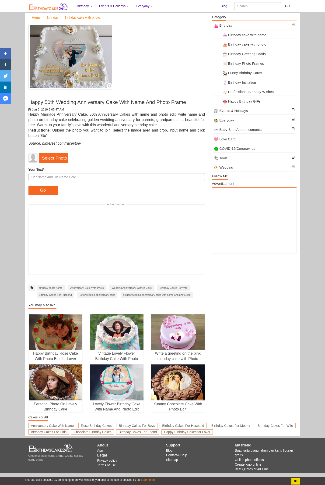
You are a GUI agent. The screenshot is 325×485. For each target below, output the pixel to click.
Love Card (224, 139)
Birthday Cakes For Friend (138, 432)
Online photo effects (249, 460)
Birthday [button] (84, 6)
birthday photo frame (51, 287)
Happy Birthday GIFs (237, 101)
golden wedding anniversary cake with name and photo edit (156, 294)
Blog (224, 6)
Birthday (223, 25)
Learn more (148, 479)
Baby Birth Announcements (238, 130)
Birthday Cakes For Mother (230, 426)
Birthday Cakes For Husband (55, 294)
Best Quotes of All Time (252, 469)
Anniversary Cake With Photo (87, 287)
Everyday (224, 120)
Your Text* (36, 169)
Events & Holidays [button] (114, 6)
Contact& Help (176, 455)
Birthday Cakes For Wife (173, 287)
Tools (220, 158)
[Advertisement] (162, 59)
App (100, 450)
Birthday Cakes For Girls (48, 432)
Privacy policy (107, 460)
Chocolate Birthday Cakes (93, 432)
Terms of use (106, 465)
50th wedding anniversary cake (97, 294)
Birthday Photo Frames (239, 63)
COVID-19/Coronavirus (234, 148)
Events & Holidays (231, 111)
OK (296, 481)
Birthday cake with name (240, 35)
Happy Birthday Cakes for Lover (187, 432)
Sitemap (172, 460)
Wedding (223, 167)
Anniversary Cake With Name (52, 426)
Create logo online (248, 464)
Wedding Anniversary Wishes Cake (132, 287)
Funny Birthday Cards (238, 73)
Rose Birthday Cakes (96, 426)
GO (287, 6)
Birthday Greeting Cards (240, 54)
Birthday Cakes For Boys (137, 426)
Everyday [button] (144, 6)
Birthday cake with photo (240, 44)
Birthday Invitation (235, 82)
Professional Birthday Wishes (244, 92)
